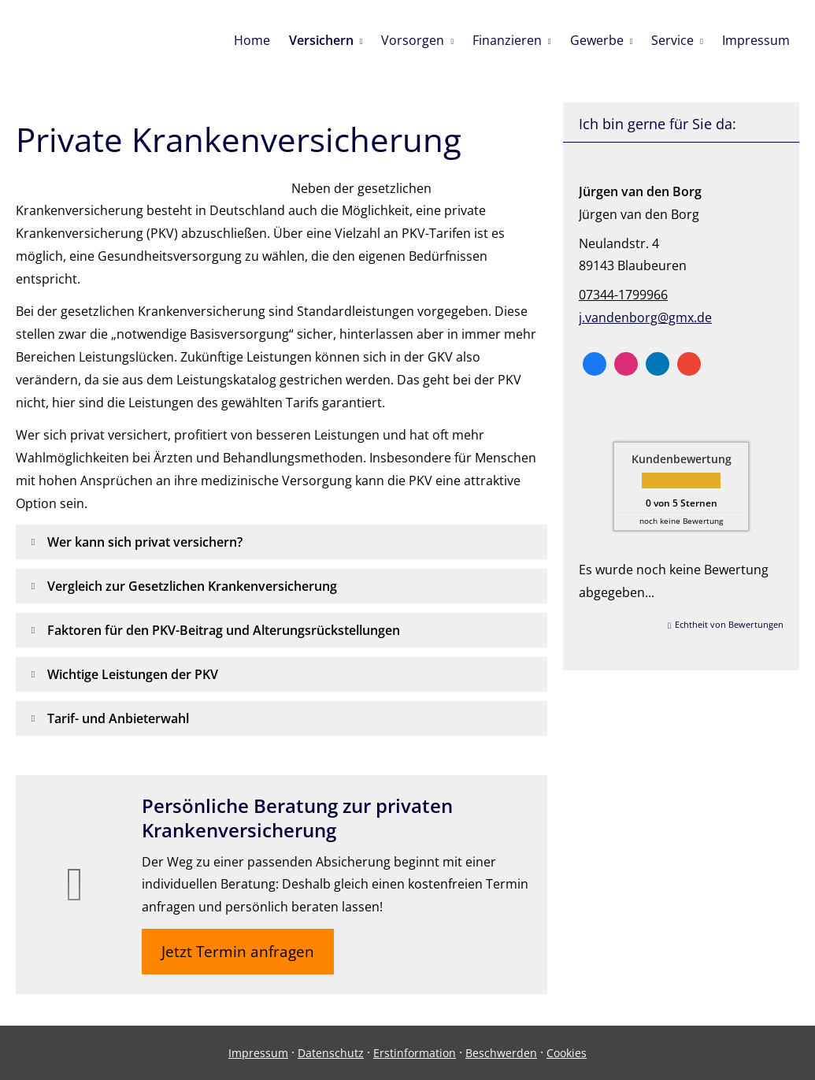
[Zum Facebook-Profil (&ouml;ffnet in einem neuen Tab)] (594, 364)
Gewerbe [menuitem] (597, 40)
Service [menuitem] (672, 40)
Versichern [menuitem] (321, 40)
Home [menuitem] (252, 40)
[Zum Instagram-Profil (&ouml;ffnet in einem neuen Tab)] (626, 364)
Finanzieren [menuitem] (507, 40)
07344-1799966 (623, 294)
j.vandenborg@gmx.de (645, 317)
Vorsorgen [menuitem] (412, 40)
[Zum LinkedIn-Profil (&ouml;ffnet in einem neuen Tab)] (657, 364)
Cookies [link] (566, 1052)
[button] (145, 542)
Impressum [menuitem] (756, 40)
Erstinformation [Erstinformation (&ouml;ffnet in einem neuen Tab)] (414, 1052)
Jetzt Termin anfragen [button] (237, 951)
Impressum (258, 1052)
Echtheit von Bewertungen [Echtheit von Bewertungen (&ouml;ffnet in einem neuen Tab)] (729, 624)
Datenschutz (331, 1052)
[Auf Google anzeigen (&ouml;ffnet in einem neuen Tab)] (689, 364)
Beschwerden (501, 1052)
